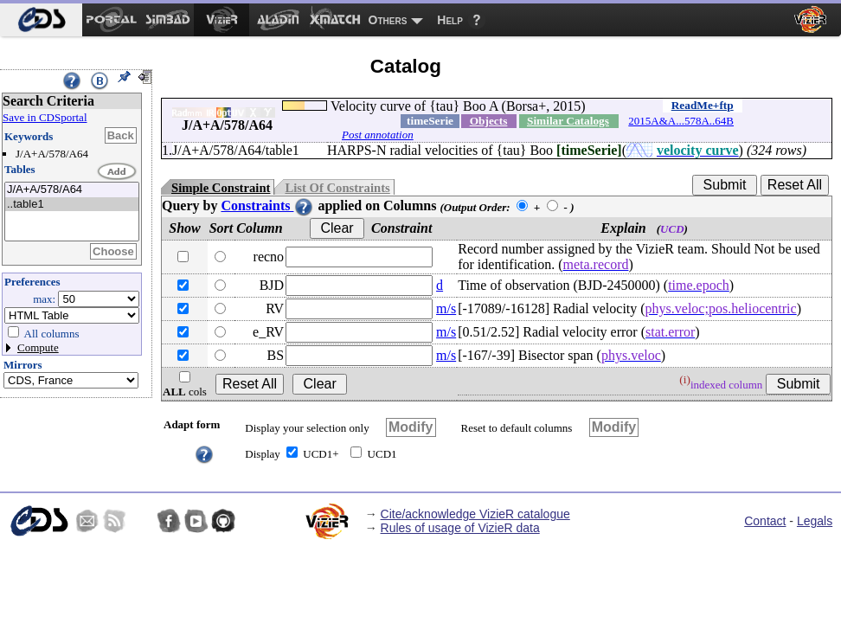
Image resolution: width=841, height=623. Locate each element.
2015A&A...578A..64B (681, 120)
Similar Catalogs (568, 120)
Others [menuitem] (388, 20)
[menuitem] (41, 19)
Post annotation (378, 134)
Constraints (267, 205)
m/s (446, 308)
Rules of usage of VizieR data (460, 528)
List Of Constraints (337, 188)
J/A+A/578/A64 (71, 190)
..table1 (71, 204)
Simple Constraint (220, 188)
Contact (765, 521)
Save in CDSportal (45, 117)
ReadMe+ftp (702, 105)
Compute (38, 347)
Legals (814, 521)
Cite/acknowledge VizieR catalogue (475, 514)
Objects (489, 120)
